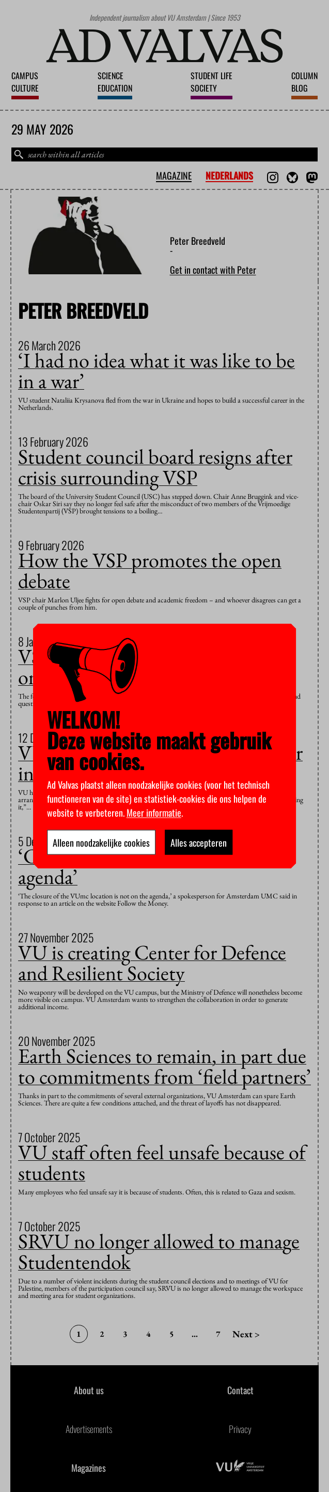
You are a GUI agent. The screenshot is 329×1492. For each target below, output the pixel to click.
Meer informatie (154, 812)
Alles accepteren (198, 842)
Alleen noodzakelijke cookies (101, 842)
